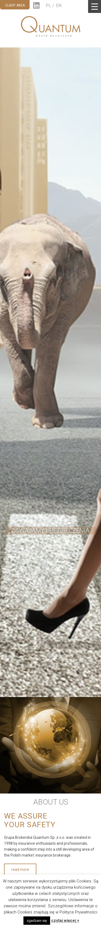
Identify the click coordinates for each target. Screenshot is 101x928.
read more (20, 869)
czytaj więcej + (65, 920)
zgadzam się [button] (37, 921)
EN (58, 5)
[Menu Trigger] (94, 6)
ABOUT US (50, 802)
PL (48, 5)
